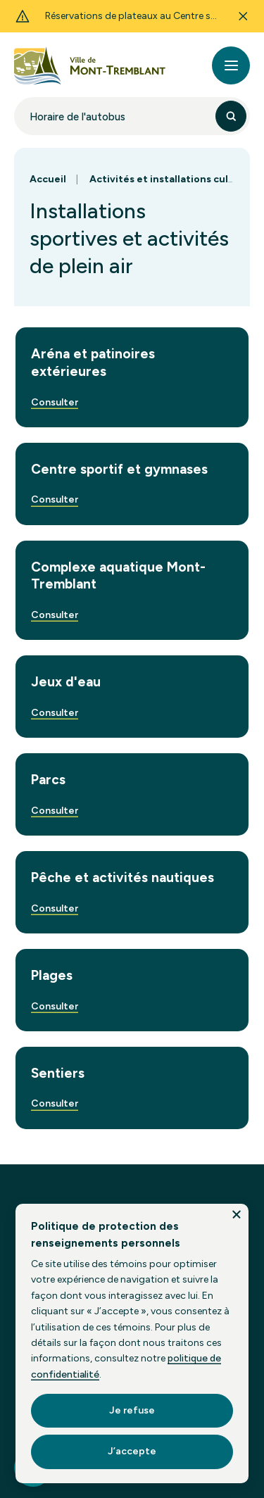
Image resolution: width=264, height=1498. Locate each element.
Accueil (48, 179)
